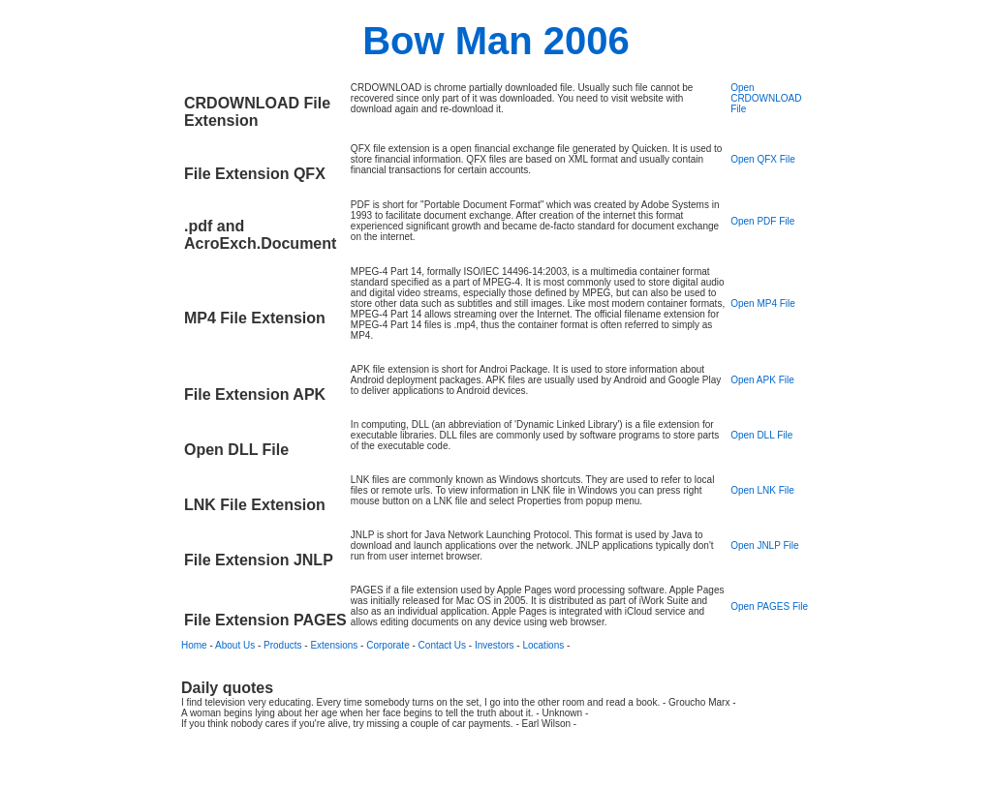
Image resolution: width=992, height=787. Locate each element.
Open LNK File (762, 490)
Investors (494, 645)
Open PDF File (762, 221)
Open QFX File (762, 159)
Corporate (387, 645)
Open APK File (762, 380)
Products (282, 645)
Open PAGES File (769, 606)
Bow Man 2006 (496, 40)
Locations (543, 645)
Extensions (333, 645)
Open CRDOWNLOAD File (765, 98)
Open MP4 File (762, 303)
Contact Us (442, 645)
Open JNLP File (764, 545)
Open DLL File (761, 435)
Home (194, 645)
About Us (235, 645)
